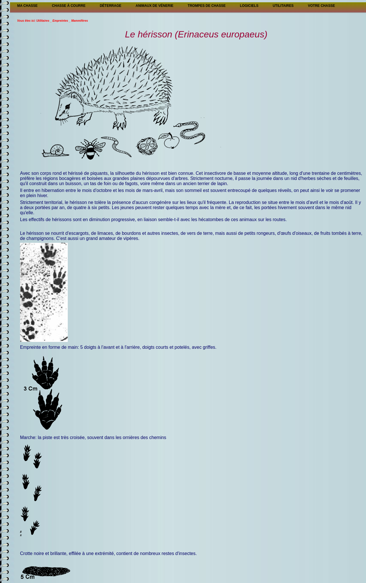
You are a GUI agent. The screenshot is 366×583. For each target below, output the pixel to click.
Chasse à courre (68, 6)
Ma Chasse (27, 6)
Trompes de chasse (207, 6)
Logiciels (249, 6)
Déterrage (110, 6)
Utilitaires (283, 6)
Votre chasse (321, 6)
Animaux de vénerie (154, 6)
